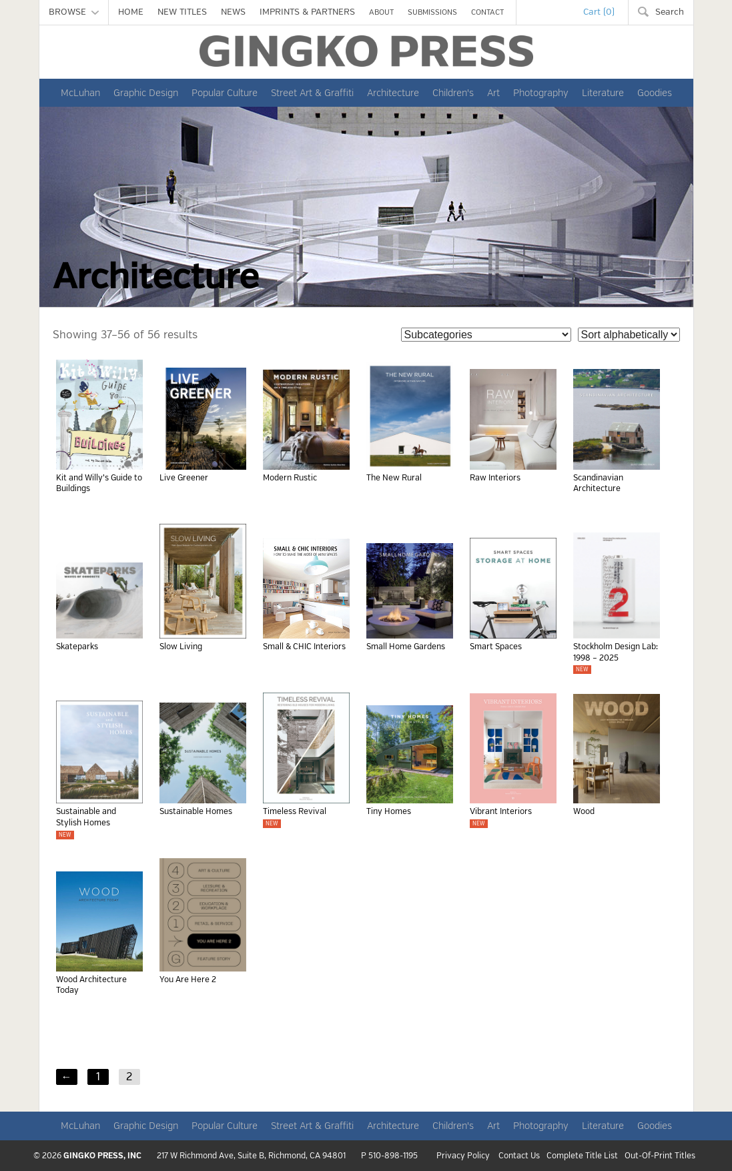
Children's (453, 93)
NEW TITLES (182, 12)
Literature (603, 93)
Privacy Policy (463, 1156)
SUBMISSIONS (432, 12)
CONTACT (487, 12)
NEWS (233, 12)
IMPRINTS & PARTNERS (307, 12)
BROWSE (74, 12)
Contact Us (519, 1156)
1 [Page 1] (98, 1077)
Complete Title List (582, 1156)
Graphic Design (145, 93)
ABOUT (381, 12)
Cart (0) (599, 12)
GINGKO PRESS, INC (102, 1156)
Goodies (654, 93)
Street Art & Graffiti (312, 93)
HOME (130, 12)
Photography (541, 93)
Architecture (393, 93)
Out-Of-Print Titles (660, 1156)
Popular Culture (225, 93)
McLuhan (80, 93)
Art (493, 93)
